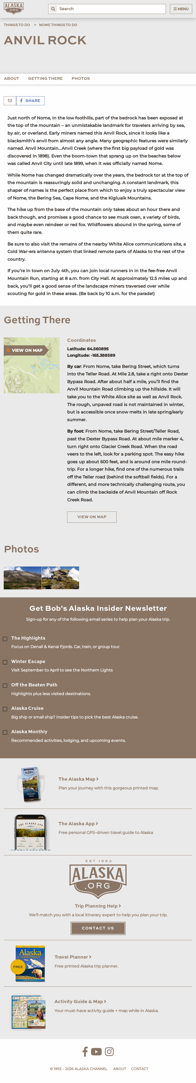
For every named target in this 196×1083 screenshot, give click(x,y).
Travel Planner (73, 957)
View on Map (91, 517)
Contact (139, 1069)
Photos (81, 79)
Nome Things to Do (58, 25)
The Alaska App (78, 824)
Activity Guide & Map (80, 1001)
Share (30, 101)
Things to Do (17, 25)
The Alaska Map (78, 779)
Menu (181, 9)
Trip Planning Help (98, 906)
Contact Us (98, 928)
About (11, 79)
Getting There (45, 79)
